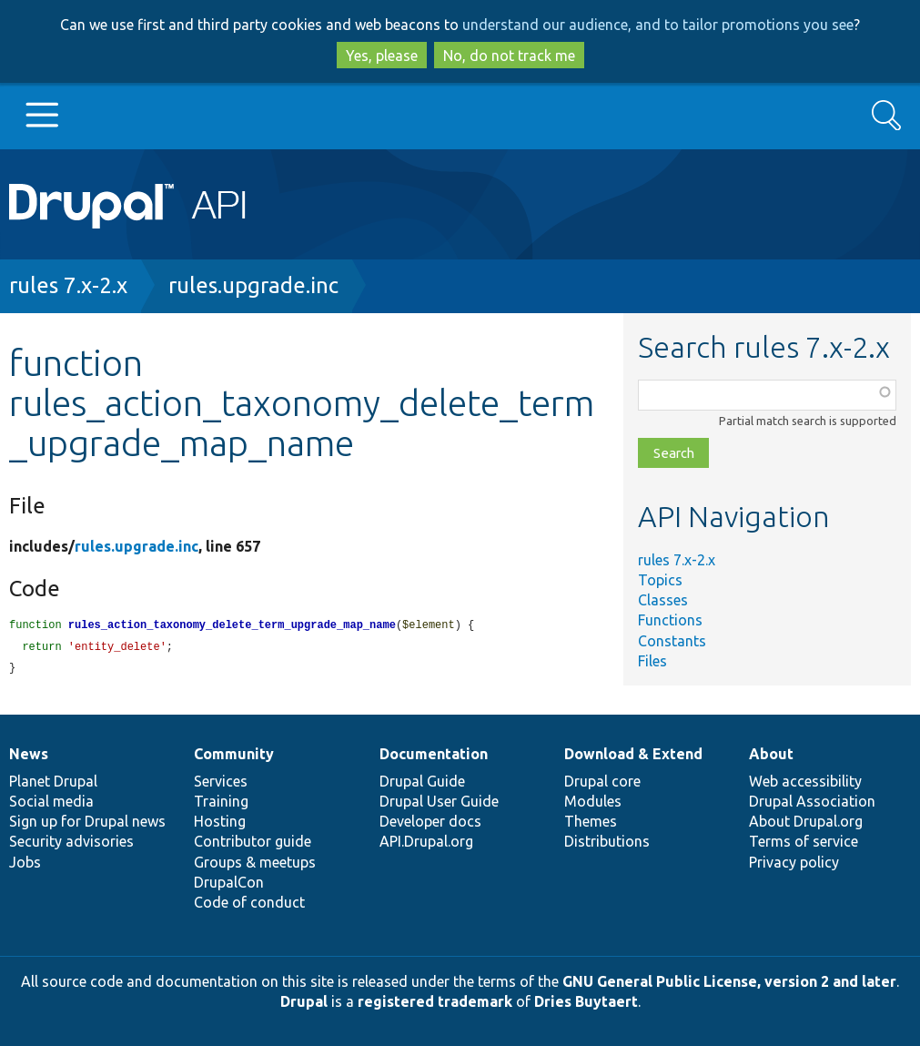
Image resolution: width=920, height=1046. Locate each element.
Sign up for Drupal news (87, 821)
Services (221, 781)
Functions (670, 620)
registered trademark (435, 1001)
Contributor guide (252, 841)
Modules (593, 801)
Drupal (304, 1001)
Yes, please (382, 55)
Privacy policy (794, 862)
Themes (590, 821)
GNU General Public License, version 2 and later (729, 981)
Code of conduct (249, 902)
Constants (672, 641)
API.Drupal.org (426, 841)
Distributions (607, 841)
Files (652, 661)
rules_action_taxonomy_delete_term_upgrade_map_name (232, 626)
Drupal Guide (422, 781)
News (28, 754)
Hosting (220, 821)
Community (234, 754)
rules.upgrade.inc (253, 285)
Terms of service (803, 841)
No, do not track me (509, 55)
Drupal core (602, 781)
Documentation (433, 754)
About (771, 754)
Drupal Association (812, 801)
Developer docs (430, 821)
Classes (663, 600)
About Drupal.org (806, 821)
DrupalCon (229, 882)
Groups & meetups (255, 862)
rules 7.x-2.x (68, 285)
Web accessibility (805, 781)
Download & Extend (633, 754)
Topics (660, 580)
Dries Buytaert (586, 1001)
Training (221, 801)
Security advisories (71, 841)
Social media (51, 801)
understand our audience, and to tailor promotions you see (658, 24)
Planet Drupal (53, 781)
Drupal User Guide (439, 801)
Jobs (25, 862)
